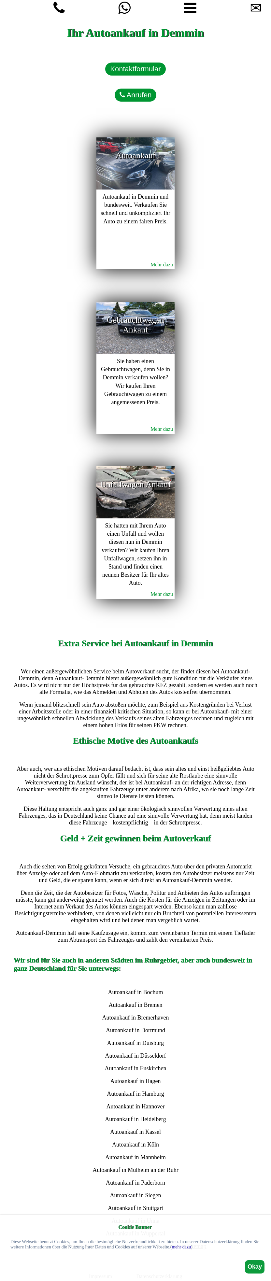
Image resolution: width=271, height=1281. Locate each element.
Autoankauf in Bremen (136, 1005)
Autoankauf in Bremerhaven (135, 1017)
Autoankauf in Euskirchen (135, 1068)
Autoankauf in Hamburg (135, 1094)
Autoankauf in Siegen (135, 1195)
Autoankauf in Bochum (135, 992)
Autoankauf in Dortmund (135, 1030)
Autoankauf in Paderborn (135, 1182)
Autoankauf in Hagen (135, 1081)
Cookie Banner (135, 1227)
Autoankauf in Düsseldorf (135, 1055)
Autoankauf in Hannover (136, 1106)
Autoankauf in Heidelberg (135, 1119)
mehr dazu (181, 1247)
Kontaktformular (135, 69)
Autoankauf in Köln (135, 1144)
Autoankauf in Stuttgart (135, 1208)
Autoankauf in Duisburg (135, 1043)
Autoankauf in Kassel (135, 1132)
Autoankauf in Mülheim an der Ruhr (135, 1170)
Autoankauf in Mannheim (135, 1157)
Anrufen (136, 95)
